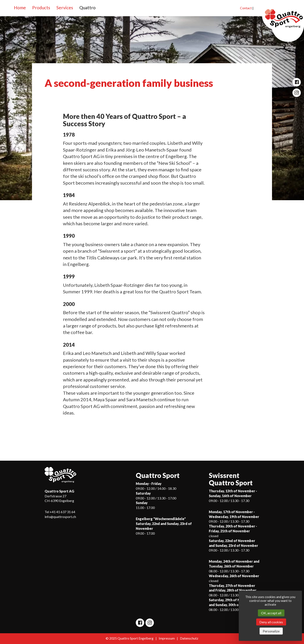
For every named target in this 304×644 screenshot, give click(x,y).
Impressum (167, 638)
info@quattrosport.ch (60, 517)
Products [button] (41, 7)
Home (20, 7)
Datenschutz (189, 638)
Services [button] (64, 7)
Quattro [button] (87, 7)
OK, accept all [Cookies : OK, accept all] (271, 613)
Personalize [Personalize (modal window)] (271, 631)
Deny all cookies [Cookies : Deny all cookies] (271, 622)
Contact (246, 8)
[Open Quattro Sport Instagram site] (296, 93)
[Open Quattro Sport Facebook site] (296, 82)
